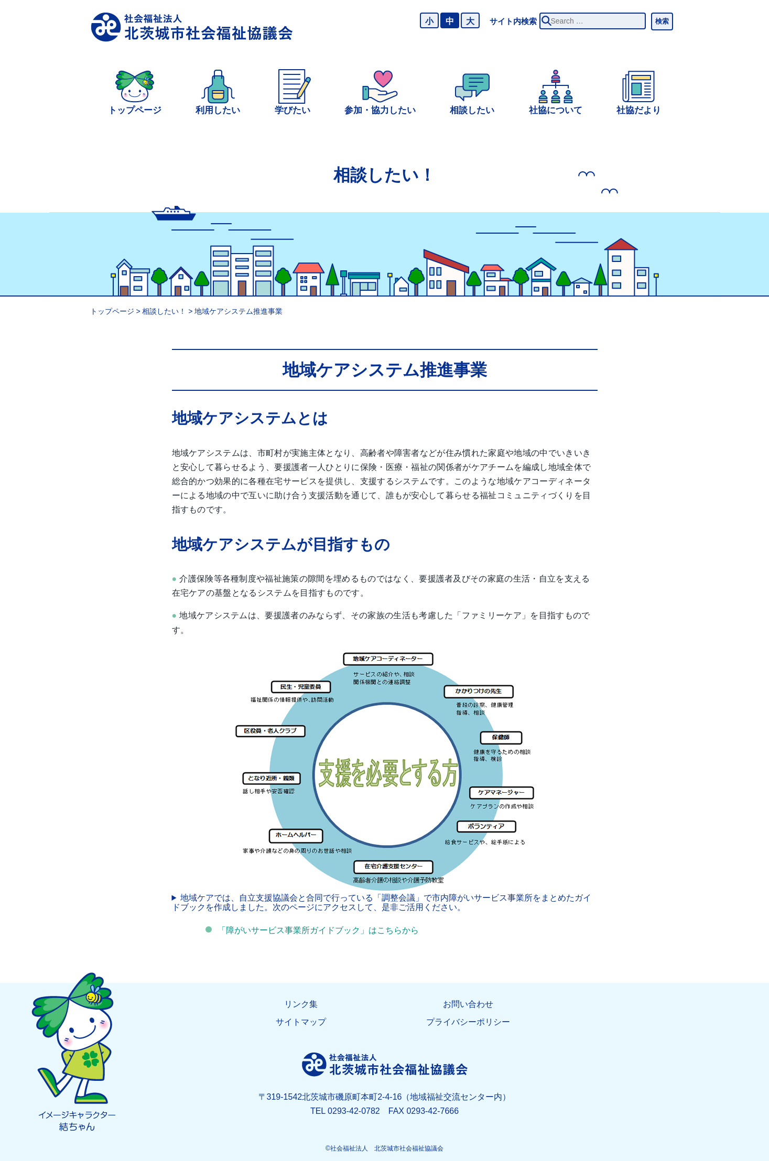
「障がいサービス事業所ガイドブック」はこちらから (318, 930)
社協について (555, 110)
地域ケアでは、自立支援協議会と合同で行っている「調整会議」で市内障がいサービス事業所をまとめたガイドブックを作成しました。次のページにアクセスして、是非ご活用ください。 (382, 902)
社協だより (638, 110)
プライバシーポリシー (468, 1021)
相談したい (472, 110)
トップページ (134, 110)
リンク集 (301, 1004)
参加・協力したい (380, 110)
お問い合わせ (468, 1004)
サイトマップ (301, 1021)
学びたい (292, 110)
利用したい (218, 110)
